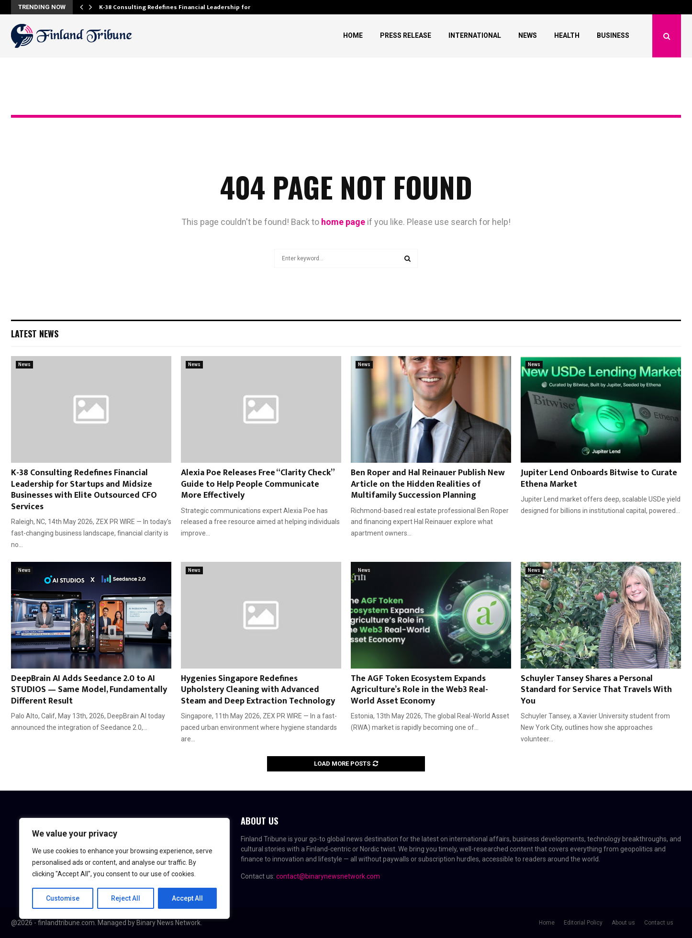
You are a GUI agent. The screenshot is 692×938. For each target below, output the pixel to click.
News (527, 35)
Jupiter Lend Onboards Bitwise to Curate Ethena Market (599, 478)
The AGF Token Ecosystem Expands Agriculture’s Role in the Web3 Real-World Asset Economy (419, 689)
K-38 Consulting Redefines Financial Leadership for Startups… (191, 7)
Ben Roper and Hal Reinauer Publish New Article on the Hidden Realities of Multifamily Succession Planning (428, 484)
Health (567, 35)
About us (623, 922)
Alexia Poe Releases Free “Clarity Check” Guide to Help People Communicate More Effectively (257, 484)
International (474, 35)
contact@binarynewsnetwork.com (328, 876)
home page (343, 222)
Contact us (658, 922)
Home (353, 35)
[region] (124, 868)
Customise (63, 898)
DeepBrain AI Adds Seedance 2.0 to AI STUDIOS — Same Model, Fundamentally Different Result (89, 689)
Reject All (126, 898)
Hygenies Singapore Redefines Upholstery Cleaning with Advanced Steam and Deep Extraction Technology (258, 689)
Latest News (34, 333)
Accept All (187, 898)
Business (613, 35)
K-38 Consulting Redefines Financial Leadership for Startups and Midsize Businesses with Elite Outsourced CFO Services (84, 490)
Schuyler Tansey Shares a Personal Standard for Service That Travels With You (596, 689)
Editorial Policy (583, 922)
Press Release (405, 35)
